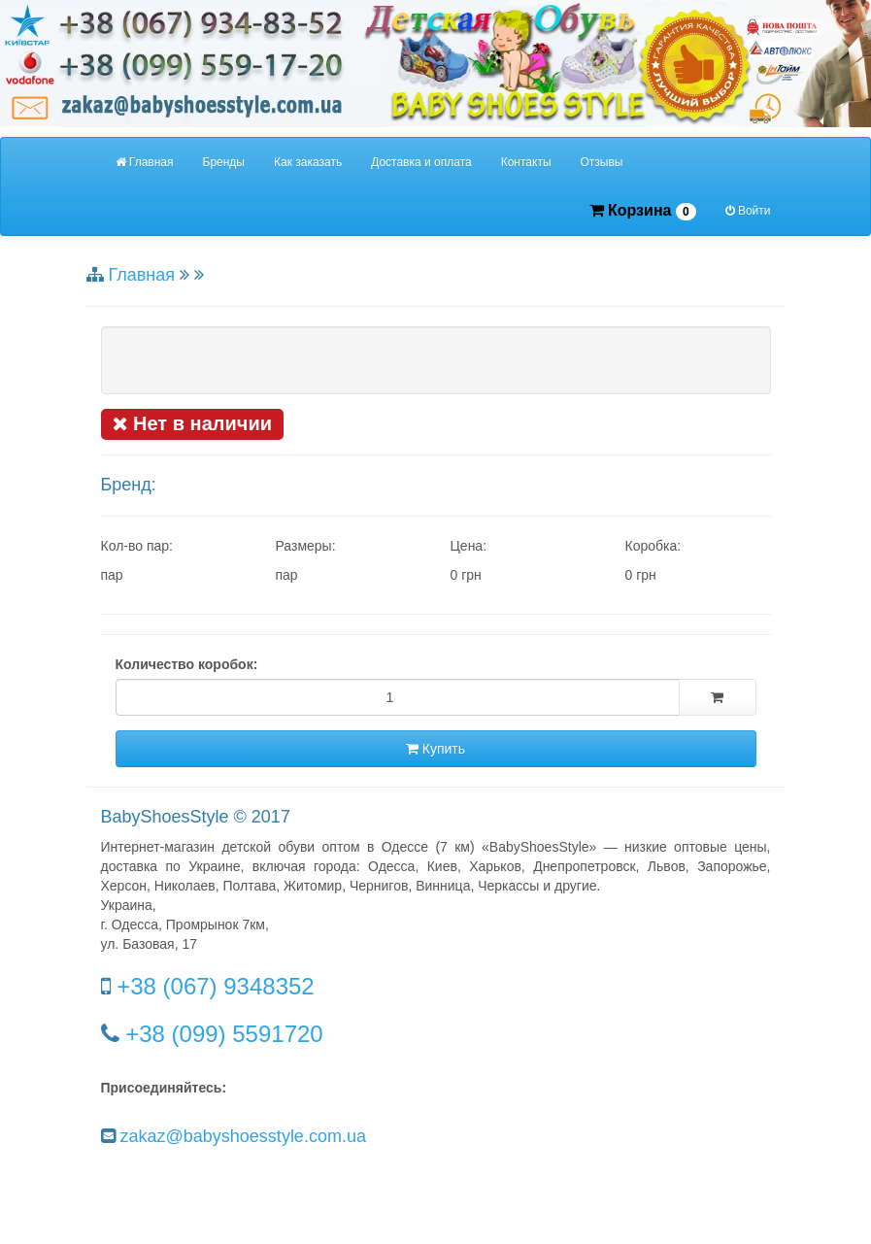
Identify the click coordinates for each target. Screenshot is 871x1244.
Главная (145, 162)
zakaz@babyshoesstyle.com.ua (243, 1136)
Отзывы (602, 162)
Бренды (224, 162)
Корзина (642, 211)
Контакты (526, 162)
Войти (748, 211)
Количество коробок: (187, 664)
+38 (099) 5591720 (224, 1034)
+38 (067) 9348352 (216, 986)
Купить (435, 748)
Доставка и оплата (421, 162)
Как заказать (308, 162)
